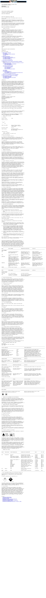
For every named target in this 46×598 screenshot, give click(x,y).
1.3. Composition (5, 64)
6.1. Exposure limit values (7, 90)
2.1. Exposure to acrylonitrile (8, 67)
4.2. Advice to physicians (7, 75)
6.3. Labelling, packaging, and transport (9, 92)
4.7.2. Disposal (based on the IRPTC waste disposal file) (14, 86)
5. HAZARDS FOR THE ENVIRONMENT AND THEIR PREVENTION (10, 88)
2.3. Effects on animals (6, 69)
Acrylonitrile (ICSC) (6, 593)
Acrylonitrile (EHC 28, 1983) (7, 592)
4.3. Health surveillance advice (8, 77)
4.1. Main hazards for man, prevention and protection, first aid (13, 74)
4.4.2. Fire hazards (8, 80)
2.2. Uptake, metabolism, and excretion (9, 68)
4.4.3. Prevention (7, 81)
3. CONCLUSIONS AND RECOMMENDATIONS (7, 71)
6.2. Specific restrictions (7, 91)
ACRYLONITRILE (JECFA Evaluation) (8, 594)
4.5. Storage (5, 83)
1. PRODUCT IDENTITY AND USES (6, 62)
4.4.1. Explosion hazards (8, 79)
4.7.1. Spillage (7, 85)
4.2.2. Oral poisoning (8, 76)
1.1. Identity (5, 63)
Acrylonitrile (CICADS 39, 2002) (8, 596)
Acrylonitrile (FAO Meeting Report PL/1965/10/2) (10, 595)
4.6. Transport (5, 84)
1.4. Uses (4, 65)
